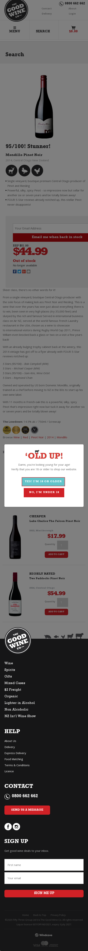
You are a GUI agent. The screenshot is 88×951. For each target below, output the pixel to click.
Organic (11, 696)
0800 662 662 (25, 796)
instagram (16, 826)
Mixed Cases (14, 683)
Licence (9, 771)
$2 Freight (12, 690)
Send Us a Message (27, 810)
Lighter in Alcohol (19, 703)
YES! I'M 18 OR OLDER (43, 481)
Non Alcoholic (16, 710)
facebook (8, 826)
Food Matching (13, 759)
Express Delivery (15, 753)
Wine (8, 663)
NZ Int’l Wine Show (20, 716)
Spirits (9, 670)
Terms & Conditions (17, 765)
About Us (10, 741)
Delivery (9, 747)
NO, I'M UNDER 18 (44, 492)
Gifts (8, 677)
